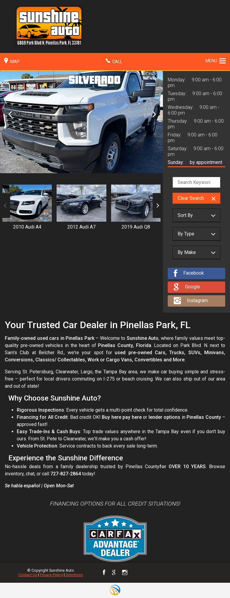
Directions (74, 575)
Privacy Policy (51, 575)
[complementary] (212, 580)
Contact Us (27, 575)
